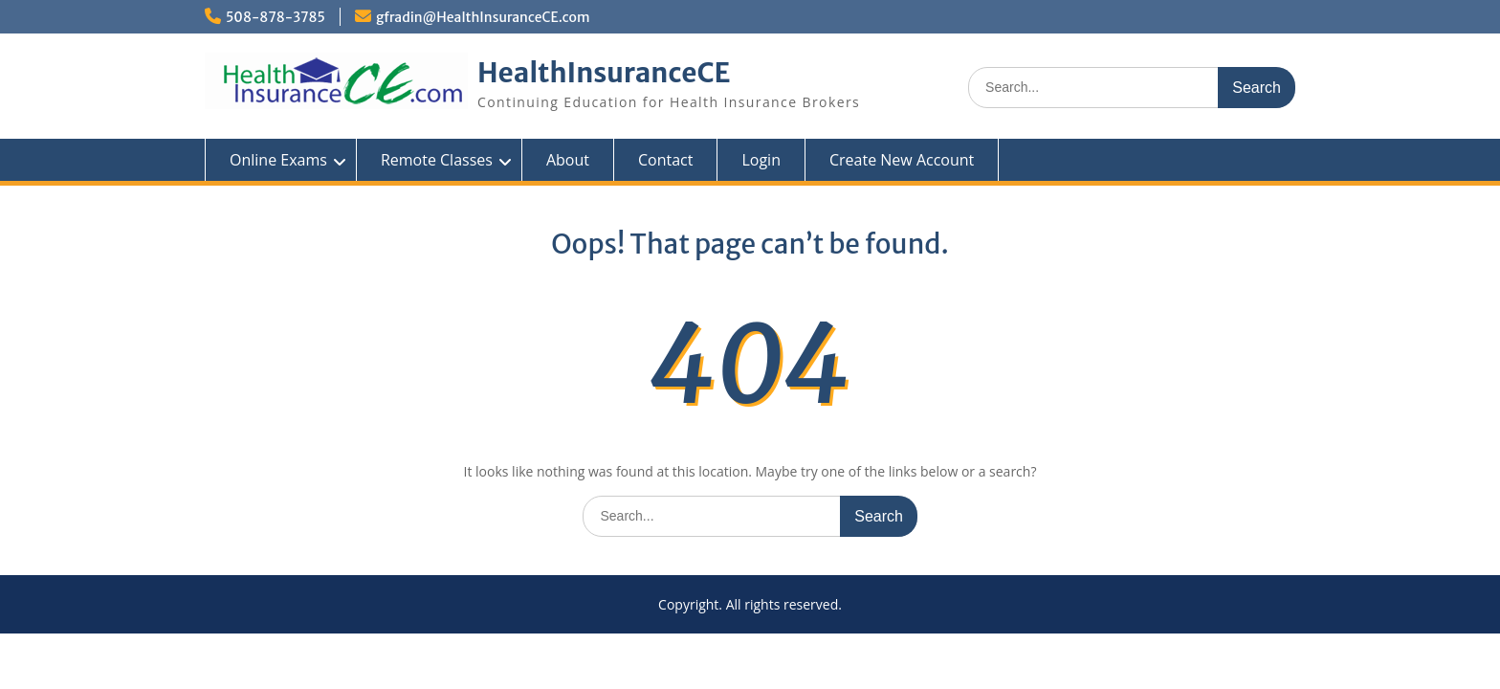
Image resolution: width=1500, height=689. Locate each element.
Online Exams (278, 159)
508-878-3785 (275, 17)
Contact (665, 159)
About (567, 159)
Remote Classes (437, 159)
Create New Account (901, 159)
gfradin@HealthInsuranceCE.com (483, 17)
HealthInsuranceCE (604, 73)
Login (761, 159)
